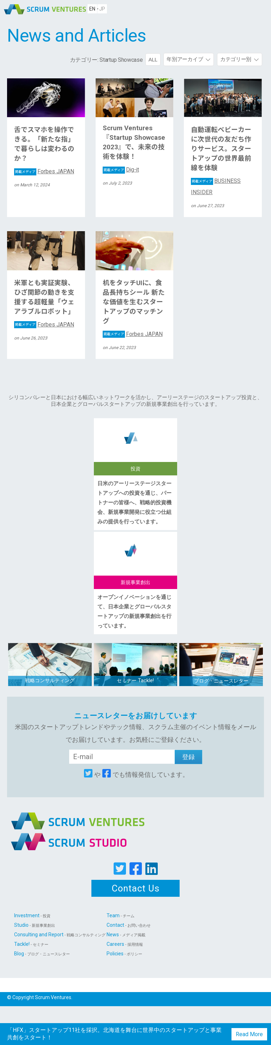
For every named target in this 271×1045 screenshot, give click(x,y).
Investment (32, 915)
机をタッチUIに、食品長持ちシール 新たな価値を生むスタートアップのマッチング (134, 302)
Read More (249, 1034)
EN (92, 9)
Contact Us (135, 888)
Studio (34, 925)
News (126, 934)
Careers (125, 944)
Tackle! (31, 944)
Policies (124, 953)
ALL (152, 59)
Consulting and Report (60, 934)
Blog (42, 953)
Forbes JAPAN (44, 171)
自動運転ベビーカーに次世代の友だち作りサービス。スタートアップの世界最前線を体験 (221, 149)
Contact (129, 925)
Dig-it (121, 169)
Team (120, 915)
